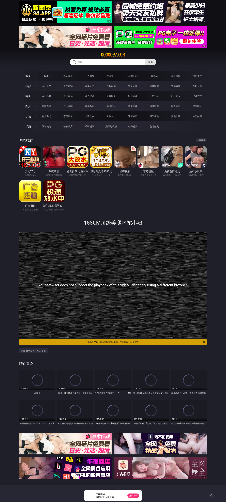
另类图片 (197, 106)
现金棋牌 (175, 76)
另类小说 (154, 116)
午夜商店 (68, 126)
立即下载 (133, 495)
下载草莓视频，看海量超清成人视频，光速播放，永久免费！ (145, 342)
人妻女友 (89, 116)
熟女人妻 (132, 86)
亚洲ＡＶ (46, 86)
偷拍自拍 (68, 96)
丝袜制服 (154, 86)
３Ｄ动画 (111, 86)
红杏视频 (132, 126)
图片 (28, 106)
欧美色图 (89, 106)
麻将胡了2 (132, 76)
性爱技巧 (197, 116)
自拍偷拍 (68, 86)
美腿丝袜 (132, 106)
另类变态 (197, 96)
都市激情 (46, 116)
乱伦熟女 (175, 96)
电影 (28, 96)
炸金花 (154, 76)
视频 (28, 86)
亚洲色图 (68, 106)
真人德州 (68, 76)
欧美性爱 (111, 96)
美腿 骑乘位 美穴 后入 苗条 (33, 350)
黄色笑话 (175, 116)
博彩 (28, 76)
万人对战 (89, 76)
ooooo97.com (113, 55)
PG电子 (46, 76)
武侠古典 (111, 116)
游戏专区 (111, 76)
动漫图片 (111, 106)
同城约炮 (46, 126)
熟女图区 (175, 106)
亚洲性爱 (46, 96)
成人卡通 (89, 96)
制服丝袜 (132, 96)
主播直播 (175, 86)
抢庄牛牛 (197, 76)
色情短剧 (154, 126)
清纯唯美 (154, 106)
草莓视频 (89, 126)
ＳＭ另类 (197, 86)
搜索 (150, 62)
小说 (28, 116)
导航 (28, 126)
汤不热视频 (111, 126)
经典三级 (154, 96)
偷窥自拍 (46, 106)
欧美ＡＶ (89, 86)
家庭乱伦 (68, 116)
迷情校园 (132, 116)
